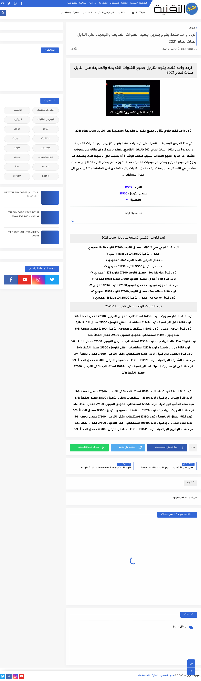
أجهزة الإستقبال (70, 13)
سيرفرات (17, 138)
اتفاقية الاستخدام (119, 3)
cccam (45, 167)
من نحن (93, 3)
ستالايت (121, 13)
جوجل (17, 129)
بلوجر (45, 129)
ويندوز (17, 157)
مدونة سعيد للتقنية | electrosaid (156, 676)
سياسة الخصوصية (76, 3)
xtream (17, 176)
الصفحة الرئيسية (138, 3)
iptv (17, 167)
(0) (73, 49)
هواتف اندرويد (137, 13)
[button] (167, 447)
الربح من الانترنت (104, 13)
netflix (45, 176)
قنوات (192, 28)
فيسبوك (45, 148)
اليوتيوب (17, 120)
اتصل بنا (103, 3)
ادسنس (87, 13)
